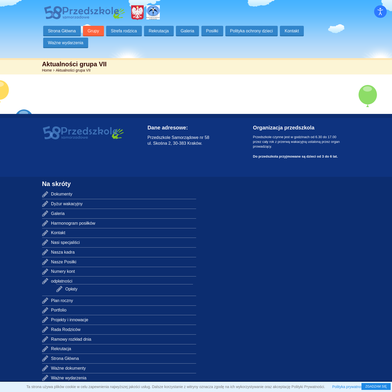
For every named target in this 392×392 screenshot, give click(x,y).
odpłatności (61, 281)
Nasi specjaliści (65, 242)
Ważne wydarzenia (66, 43)
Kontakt (294, 31)
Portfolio (59, 310)
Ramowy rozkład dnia (71, 339)
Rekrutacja (160, 31)
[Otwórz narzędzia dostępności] (380, 11)
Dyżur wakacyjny (67, 204)
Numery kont (63, 271)
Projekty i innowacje (69, 320)
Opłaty (71, 289)
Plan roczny (62, 300)
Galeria (189, 31)
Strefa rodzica (125, 31)
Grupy (94, 31)
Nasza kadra (63, 252)
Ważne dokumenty (68, 368)
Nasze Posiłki (63, 262)
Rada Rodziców (66, 329)
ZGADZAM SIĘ (376, 386)
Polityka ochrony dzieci (253, 31)
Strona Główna (62, 31)
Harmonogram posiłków (73, 223)
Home (47, 70)
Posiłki (214, 31)
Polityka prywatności (349, 387)
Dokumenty (61, 194)
